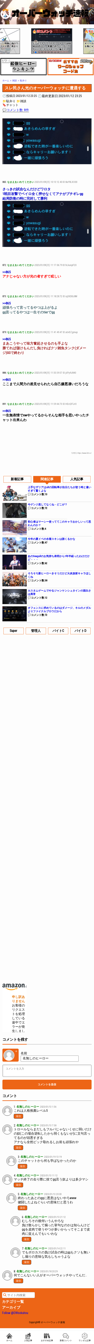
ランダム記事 (85, 1337)
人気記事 (28, 1337)
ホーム (9, 1337)
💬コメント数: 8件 (15, 110)
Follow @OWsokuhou (15, 1313)
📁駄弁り (8, 101)
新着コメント (66, 1337)
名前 (24, 1053)
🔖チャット (10, 105)
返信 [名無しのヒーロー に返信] (18, 1116)
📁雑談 (21, 101)
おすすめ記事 (47, 1337)
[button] (2, 39)
